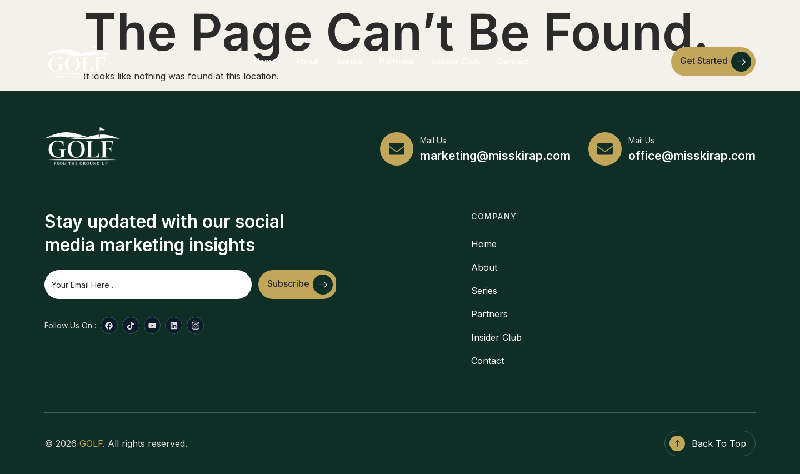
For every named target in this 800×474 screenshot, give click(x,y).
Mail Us (433, 140)
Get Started (715, 62)
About (306, 61)
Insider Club (455, 61)
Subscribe (300, 285)
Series (349, 61)
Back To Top (719, 443)
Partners (396, 61)
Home (265, 61)
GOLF (91, 443)
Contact (513, 61)
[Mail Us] (396, 149)
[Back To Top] (677, 443)
